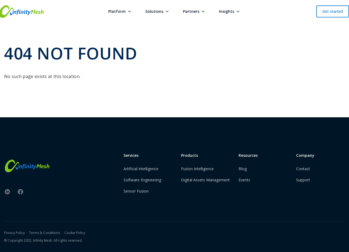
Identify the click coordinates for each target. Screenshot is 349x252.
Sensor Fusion (136, 191)
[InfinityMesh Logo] (27, 166)
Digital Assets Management (205, 179)
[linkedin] (7, 191)
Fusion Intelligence (197, 168)
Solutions (157, 11)
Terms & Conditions (44, 232)
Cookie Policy (74, 232)
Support (303, 179)
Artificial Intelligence (141, 168)
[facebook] (20, 191)
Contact (303, 168)
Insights (230, 11)
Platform (120, 11)
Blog (243, 168)
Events (244, 179)
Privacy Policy (14, 232)
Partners (194, 11)
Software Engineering (142, 179)
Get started (332, 11)
